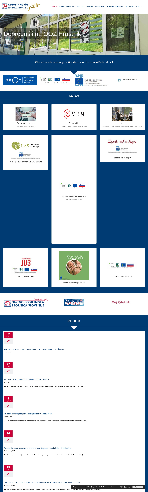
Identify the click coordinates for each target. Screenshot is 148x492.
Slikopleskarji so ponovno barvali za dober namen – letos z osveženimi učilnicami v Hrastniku (42, 482)
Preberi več (127, 486)
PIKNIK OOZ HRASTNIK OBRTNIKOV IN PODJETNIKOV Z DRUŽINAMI (34, 349)
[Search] (142, 6)
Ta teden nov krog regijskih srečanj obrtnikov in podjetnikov (28, 414)
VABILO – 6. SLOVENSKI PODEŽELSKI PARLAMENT (26, 380)
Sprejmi (137, 487)
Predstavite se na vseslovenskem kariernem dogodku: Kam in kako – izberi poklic (37, 448)
